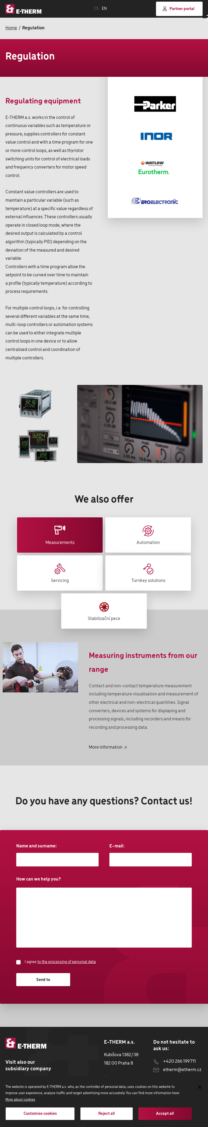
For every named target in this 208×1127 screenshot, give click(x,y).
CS (96, 9)
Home (11, 28)
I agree (56, 962)
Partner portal (178, 9)
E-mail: (150, 855)
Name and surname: (57, 855)
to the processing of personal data (66, 962)
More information (107, 747)
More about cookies (20, 1100)
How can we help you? (104, 912)
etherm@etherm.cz (177, 1069)
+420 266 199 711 (174, 1061)
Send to (43, 980)
